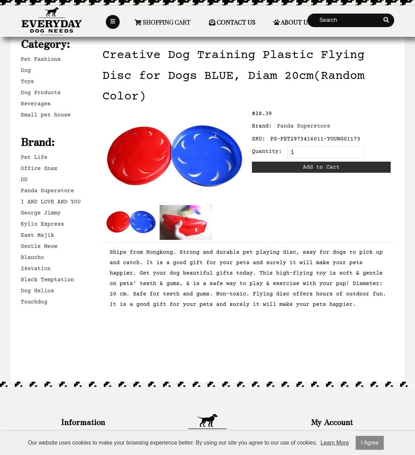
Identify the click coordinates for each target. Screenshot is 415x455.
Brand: (262, 126)
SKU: (258, 139)
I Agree (370, 443)
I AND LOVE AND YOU (51, 202)
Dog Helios (37, 291)
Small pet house (46, 115)
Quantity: (267, 151)
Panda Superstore (47, 191)
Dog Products (41, 93)
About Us (292, 22)
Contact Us (232, 22)
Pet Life (34, 157)
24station (36, 269)
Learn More (335, 443)
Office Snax (39, 168)
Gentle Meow (39, 246)
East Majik (37, 235)
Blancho (32, 257)
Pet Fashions (41, 59)
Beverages (36, 104)
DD (24, 180)
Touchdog (34, 302)
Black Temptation (47, 280)
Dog (26, 70)
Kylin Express (42, 224)
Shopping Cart (162, 22)
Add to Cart (321, 167)
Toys (27, 82)
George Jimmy (41, 213)
